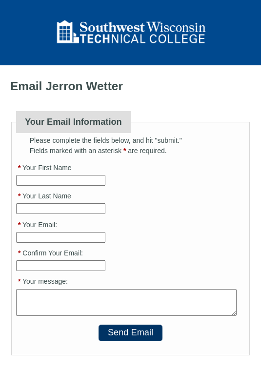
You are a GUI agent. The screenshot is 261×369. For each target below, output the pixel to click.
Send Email (130, 332)
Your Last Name (44, 196)
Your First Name (45, 168)
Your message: (43, 281)
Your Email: (37, 225)
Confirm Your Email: (50, 253)
